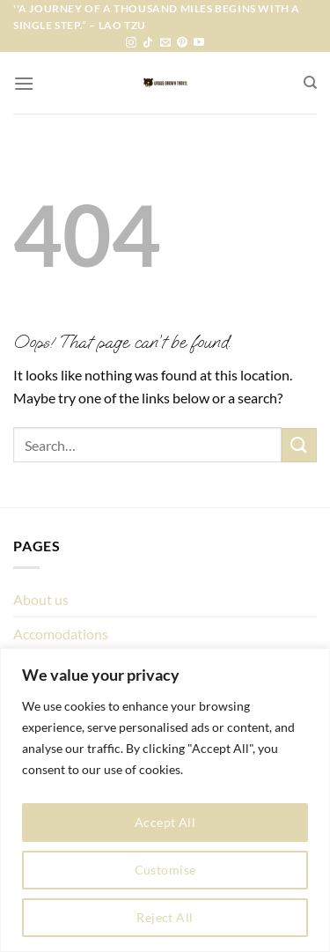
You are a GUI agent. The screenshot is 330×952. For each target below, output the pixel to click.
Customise (165, 869)
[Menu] (23, 83)
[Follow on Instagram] (131, 43)
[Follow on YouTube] (199, 43)
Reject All (164, 917)
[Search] (310, 83)
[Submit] (299, 445)
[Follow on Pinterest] (182, 43)
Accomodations (60, 633)
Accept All (165, 822)
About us (41, 599)
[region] (165, 800)
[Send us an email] (165, 43)
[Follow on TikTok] (148, 43)
